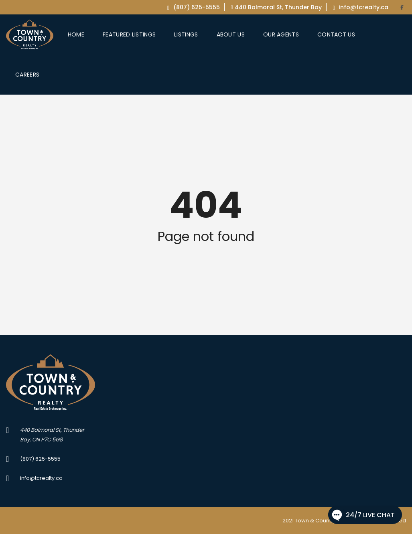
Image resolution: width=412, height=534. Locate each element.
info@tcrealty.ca (360, 7)
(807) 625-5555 (193, 7)
